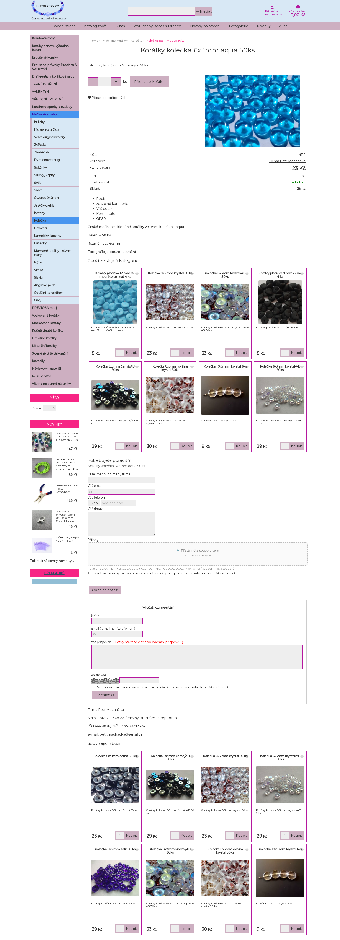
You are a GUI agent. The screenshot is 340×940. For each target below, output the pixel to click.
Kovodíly (38, 361)
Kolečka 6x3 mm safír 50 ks (115, 849)
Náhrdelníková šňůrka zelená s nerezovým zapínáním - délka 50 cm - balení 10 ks (67, 464)
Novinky (263, 26)
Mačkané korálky (44, 114)
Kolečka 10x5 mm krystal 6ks (225, 366)
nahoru (333, 933)
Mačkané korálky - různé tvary (52, 253)
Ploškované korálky (46, 323)
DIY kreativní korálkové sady (53, 76)
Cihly (37, 300)
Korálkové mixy (43, 38)
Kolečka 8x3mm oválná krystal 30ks (170, 368)
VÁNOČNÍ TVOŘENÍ (47, 99)
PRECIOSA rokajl (44, 308)
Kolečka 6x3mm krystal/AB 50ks (280, 368)
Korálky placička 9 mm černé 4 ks (280, 274)
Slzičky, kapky (44, 175)
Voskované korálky (46, 315)
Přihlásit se (272, 11)
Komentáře (105, 213)
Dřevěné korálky (44, 338)
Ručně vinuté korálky (47, 331)
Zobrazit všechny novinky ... (52, 561)
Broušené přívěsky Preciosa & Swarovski (54, 67)
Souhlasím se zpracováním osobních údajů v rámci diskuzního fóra (152, 687)
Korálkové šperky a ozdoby (52, 107)
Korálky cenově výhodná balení (50, 48)
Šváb (37, 183)
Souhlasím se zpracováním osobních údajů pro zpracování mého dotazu (154, 573)
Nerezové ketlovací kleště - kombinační (67, 488)
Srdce (38, 190)
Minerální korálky (44, 346)
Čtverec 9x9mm (46, 198)
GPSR (101, 218)
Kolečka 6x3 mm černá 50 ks (115, 756)
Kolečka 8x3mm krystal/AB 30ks (225, 274)
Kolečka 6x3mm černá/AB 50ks (115, 368)
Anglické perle (45, 285)
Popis (100, 199)
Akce (283, 26)
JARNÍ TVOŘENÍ (44, 84)
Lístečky (40, 243)
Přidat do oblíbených (107, 98)
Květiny (39, 213)
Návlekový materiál (46, 369)
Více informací (225, 573)
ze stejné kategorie (112, 204)
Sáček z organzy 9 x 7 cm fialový (67, 539)
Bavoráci (40, 228)
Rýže (38, 262)
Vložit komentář (158, 607)
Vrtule (38, 270)
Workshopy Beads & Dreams (157, 26)
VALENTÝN (40, 92)
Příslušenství (41, 376)
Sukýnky (40, 167)
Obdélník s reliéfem (48, 293)
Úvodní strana (63, 26)
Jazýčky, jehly (44, 205)
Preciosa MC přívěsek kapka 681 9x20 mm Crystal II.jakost (65, 516)
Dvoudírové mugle (48, 160)
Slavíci (38, 278)
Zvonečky (41, 152)
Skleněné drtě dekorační (50, 353)
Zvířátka (40, 145)
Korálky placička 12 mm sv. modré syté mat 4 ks (115, 274)
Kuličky (39, 122)
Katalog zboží (95, 26)
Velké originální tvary (49, 137)
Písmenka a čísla (46, 130)
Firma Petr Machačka (287, 161)
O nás (120, 26)
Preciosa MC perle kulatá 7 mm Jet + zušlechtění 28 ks (67, 436)
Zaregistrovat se (272, 14)
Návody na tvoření (205, 26)
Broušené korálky (45, 57)
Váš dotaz (104, 209)
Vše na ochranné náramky (51, 384)
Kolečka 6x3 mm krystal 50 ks (170, 273)
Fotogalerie (238, 26)
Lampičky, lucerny (47, 236)
